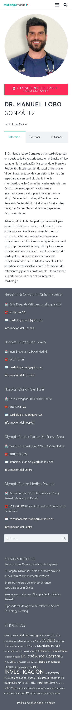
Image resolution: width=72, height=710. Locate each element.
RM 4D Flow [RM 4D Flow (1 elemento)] (31, 683)
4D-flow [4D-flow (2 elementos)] (24, 635)
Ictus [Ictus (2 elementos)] (35, 667)
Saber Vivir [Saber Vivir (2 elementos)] (10, 688)
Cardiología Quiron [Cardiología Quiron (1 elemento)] (22, 641)
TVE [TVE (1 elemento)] (38, 693)
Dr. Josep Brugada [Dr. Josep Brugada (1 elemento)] (12, 657)
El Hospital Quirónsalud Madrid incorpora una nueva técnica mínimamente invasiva (32, 573)
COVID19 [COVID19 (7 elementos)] (48, 640)
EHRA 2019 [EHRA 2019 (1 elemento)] (21, 662)
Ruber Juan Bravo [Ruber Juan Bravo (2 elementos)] (46, 683)
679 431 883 (16, 506)
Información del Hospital (19, 328)
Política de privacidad (30, 703)
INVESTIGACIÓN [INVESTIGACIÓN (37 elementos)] (24, 672)
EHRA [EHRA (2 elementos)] (13, 662)
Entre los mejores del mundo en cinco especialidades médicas (27, 585)
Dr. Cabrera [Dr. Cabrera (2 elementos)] (41, 651)
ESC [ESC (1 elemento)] (28, 662)
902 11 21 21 (16, 359)
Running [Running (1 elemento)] (60, 683)
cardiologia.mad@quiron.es (26, 320)
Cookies (50, 703)
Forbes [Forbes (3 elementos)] (8, 667)
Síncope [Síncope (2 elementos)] (19, 693)
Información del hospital (19, 422)
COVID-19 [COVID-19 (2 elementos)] (36, 641)
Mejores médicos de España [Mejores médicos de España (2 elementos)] (19, 678)
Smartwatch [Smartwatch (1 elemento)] (41, 688)
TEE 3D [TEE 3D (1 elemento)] (33, 693)
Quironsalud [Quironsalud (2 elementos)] (42, 678)
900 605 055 (18, 454)
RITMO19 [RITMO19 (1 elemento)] (22, 683)
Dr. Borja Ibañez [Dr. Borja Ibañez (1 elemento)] (27, 651)
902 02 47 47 (17, 407)
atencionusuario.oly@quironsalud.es (31, 462)
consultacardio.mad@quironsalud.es (31, 519)
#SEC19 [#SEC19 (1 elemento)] (16, 635)
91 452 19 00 (17, 312)
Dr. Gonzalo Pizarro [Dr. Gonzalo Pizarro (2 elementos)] (57, 651)
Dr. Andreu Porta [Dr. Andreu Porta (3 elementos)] (47, 645)
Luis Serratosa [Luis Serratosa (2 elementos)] (52, 673)
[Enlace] (16, 5)
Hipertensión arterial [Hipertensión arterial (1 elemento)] (23, 667)
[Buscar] (65, 5)
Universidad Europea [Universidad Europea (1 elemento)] (50, 693)
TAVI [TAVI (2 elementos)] (26, 693)
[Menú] (57, 5)
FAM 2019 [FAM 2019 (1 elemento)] (34, 662)
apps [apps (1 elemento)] (37, 635)
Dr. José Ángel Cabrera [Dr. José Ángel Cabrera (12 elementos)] (40, 656)
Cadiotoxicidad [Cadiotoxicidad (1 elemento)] (46, 635)
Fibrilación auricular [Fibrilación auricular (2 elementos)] (49, 662)
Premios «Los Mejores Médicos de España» (30, 564)
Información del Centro (18, 469)
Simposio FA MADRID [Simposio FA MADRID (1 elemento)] (26, 688)
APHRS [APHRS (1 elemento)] (31, 635)
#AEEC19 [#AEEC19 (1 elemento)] (8, 635)
